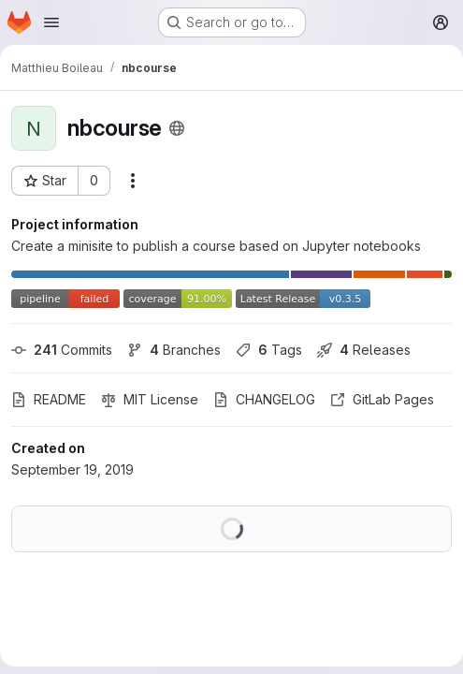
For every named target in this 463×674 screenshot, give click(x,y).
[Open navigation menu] (51, 22)
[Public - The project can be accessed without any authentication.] (176, 128)
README (48, 399)
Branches (174, 350)
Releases (364, 350)
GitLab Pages (382, 399)
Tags (269, 350)
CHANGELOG (264, 399)
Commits (61, 350)
